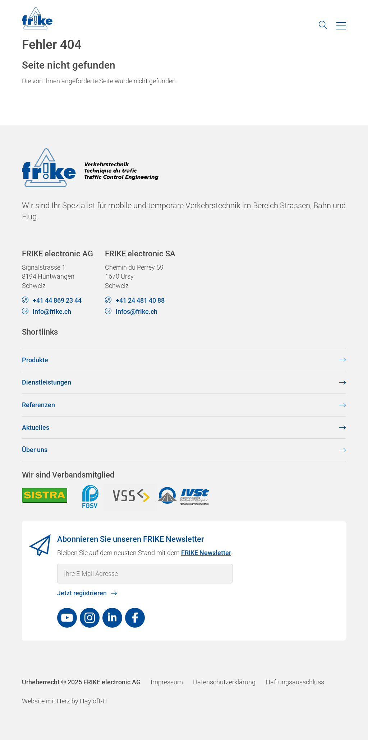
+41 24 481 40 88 (140, 300)
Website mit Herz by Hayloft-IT (65, 701)
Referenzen (38, 405)
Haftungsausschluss (295, 682)
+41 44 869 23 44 (57, 300)
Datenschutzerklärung (224, 682)
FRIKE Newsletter (206, 552)
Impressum (167, 682)
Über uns (34, 449)
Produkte (35, 359)
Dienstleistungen (46, 382)
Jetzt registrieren (82, 593)
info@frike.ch (52, 311)
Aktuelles (35, 427)
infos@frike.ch (137, 311)
